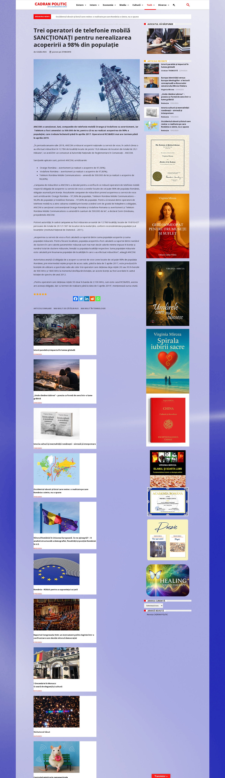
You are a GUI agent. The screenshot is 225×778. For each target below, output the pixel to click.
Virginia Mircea (167, 89)
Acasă (36, 24)
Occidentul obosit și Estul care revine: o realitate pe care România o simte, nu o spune (97, 16)
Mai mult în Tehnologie (93, 308)
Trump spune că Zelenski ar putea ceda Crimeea (122, 614)
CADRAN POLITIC (52, 775)
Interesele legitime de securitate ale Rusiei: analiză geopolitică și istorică (122, 526)
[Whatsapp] (97, 298)
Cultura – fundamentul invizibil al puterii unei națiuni (86, 482)
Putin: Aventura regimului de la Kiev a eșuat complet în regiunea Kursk (49, 745)
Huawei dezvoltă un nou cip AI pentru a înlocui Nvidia (84, 701)
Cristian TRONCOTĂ (169, 70)
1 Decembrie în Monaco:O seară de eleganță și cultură (84, 436)
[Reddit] (92, 298)
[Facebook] (75, 298)
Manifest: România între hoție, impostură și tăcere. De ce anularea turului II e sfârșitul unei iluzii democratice (50, 571)
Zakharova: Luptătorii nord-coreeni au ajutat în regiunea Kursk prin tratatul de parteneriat (86, 745)
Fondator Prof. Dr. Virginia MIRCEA (110, 775)
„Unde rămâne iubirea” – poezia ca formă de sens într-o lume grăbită (86, 343)
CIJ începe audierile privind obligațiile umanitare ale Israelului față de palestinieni (86, 616)
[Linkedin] (86, 298)
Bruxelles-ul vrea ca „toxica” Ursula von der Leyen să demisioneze (83, 659)
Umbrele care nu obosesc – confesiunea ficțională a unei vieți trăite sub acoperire (122, 483)
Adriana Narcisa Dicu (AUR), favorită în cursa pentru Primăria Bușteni (86, 569)
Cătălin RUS (41, 52)
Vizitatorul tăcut (114, 434)
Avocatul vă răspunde (160, 24)
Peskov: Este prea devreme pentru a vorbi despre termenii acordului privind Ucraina (122, 745)
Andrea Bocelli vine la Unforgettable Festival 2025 (47, 701)
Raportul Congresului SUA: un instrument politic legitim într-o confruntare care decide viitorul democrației (49, 439)
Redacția (165, 103)
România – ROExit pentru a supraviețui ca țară (119, 386)
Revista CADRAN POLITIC (157, 614)
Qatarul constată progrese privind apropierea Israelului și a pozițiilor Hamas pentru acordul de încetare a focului (121, 571)
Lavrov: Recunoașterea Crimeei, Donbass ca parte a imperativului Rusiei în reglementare (50, 616)
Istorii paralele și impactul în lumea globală (47, 343)
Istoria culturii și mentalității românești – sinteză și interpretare (120, 344)
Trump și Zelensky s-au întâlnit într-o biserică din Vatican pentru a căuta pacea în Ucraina (122, 702)
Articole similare (43, 308)
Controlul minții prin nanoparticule (43, 482)
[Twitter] (81, 298)
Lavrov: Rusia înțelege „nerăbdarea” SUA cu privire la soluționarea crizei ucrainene (120, 659)
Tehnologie (45, 24)
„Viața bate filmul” (42, 523)
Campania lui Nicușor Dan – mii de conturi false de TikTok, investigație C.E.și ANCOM (50, 651)
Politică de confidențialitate (72, 775)
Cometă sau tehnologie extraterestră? (81, 525)
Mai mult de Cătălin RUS (66, 308)
